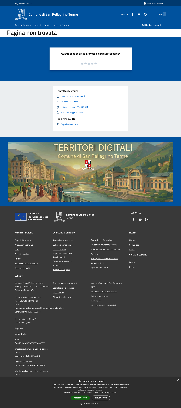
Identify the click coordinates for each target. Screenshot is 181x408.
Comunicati (134, 244)
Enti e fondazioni (22, 254)
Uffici (17, 249)
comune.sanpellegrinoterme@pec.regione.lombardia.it (39, 308)
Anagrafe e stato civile (63, 240)
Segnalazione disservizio (63, 287)
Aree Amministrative (24, 244)
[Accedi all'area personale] (153, 3)
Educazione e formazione (102, 240)
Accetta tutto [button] (80, 398)
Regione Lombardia (23, 3)
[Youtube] (133, 14)
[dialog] (90, 392)
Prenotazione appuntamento (65, 283)
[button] (90, 403)
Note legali (95, 300)
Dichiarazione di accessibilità (103, 305)
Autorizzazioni (97, 263)
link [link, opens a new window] (115, 392)
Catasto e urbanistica (62, 261)
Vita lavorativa (59, 249)
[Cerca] (163, 14)
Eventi (132, 266)
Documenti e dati (22, 268)
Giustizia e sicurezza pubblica (104, 244)
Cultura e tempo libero (63, 244)
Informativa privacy (99, 296)
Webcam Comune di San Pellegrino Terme (106, 285)
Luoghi (132, 262)
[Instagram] (140, 14)
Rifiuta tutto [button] (101, 398)
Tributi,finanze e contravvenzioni (105, 249)
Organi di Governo (23, 240)
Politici (18, 258)
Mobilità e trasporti (61, 269)
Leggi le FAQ (58, 292)
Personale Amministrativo (26, 263)
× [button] (178, 380)
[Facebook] (127, 14)
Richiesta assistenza (62, 297)
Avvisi (132, 249)
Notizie (132, 240)
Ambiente (95, 253)
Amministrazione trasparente (104, 291)
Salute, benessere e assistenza (104, 258)
